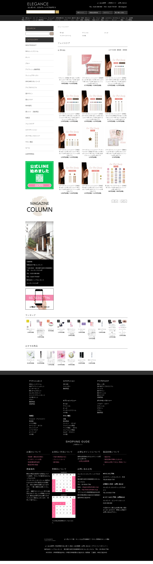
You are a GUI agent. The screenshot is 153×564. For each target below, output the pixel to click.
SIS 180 (65, 384)
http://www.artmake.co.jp (90, 489)
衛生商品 (66, 421)
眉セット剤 (100, 384)
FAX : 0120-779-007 (110, 7)
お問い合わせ (122, 3)
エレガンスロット (35, 393)
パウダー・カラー (103, 404)
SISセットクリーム (35, 384)
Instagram (123, 7)
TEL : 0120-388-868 (95, 7)
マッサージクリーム (65, 35)
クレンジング (33, 428)
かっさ (106, 32)
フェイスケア (65, 26)
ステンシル (100, 406)
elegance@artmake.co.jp (90, 487)
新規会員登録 (94, 12)
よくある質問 (101, 3)
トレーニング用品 (69, 430)
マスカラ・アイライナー (37, 419)
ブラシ (99, 410)
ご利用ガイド (112, 3)
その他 (84, 35)
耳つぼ (62, 32)
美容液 (31, 421)
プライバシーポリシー (99, 546)
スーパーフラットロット (37, 395)
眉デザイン (100, 391)
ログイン (106, 12)
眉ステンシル (101, 393)
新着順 (125, 50)
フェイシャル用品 (69, 425)
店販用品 (32, 404)
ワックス (100, 388)
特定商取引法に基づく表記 (64, 546)
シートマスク (33, 430)
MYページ (81, 12)
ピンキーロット (34, 388)
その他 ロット (33, 397)
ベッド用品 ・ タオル (70, 428)
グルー (31, 399)
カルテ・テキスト (69, 432)
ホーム (59, 26)
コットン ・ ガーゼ (69, 423)
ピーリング (32, 432)
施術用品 (32, 401)
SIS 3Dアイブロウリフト (105, 386)
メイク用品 (32, 423)
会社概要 (77, 546)
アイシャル (85, 32)
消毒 (64, 419)
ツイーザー (66, 386)
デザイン (100, 408)
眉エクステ (100, 395)
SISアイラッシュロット (37, 386)
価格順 (119, 50)
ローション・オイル (35, 425)
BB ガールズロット (35, 391)
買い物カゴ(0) (119, 12)
